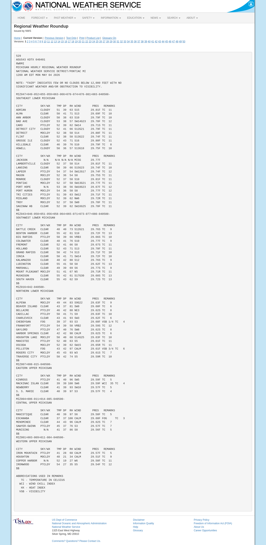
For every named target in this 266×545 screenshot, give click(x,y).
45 (166, 41)
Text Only (71, 38)
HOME (21, 17)
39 (145, 41)
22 (86, 41)
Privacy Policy (201, 519)
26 (100, 41)
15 (62, 41)
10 (45, 41)
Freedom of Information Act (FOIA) (213, 523)
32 (121, 41)
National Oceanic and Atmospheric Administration (79, 523)
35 (132, 41)
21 (83, 41)
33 (124, 41)
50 (183, 41)
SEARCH (173, 17)
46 (170, 41)
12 (51, 41)
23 (90, 41)
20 (79, 41)
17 (69, 41)
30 (114, 41)
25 (97, 41)
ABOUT (192, 17)
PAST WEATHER (65, 17)
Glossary (138, 530)
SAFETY (88, 17)
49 (180, 41)
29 (111, 41)
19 (76, 41)
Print (81, 38)
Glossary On (109, 38)
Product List (93, 38)
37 (138, 41)
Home (17, 38)
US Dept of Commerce (64, 519)
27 (104, 41)
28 (107, 41)
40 (149, 41)
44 (163, 41)
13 (55, 41)
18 (72, 41)
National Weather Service (66, 526)
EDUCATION (135, 17)
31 (118, 41)
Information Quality (143, 523)
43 (159, 41)
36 (135, 41)
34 (128, 41)
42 (156, 41)
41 (152, 41)
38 (142, 41)
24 (93, 41)
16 (65, 41)
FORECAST (39, 17)
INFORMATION (111, 17)
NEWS (156, 17)
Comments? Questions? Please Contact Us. (76, 541)
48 (177, 41)
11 (48, 41)
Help (135, 526)
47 (173, 41)
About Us (199, 526)
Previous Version (54, 38)
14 (59, 41)
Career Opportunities (205, 530)
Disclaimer (139, 519)
